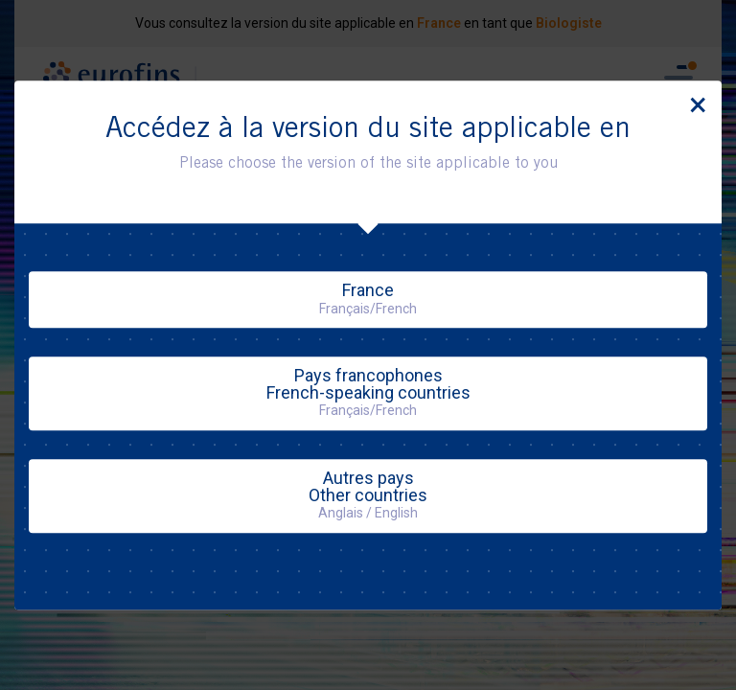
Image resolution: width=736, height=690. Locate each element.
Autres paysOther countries (368, 494)
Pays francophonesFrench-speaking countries (368, 391)
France (368, 298)
